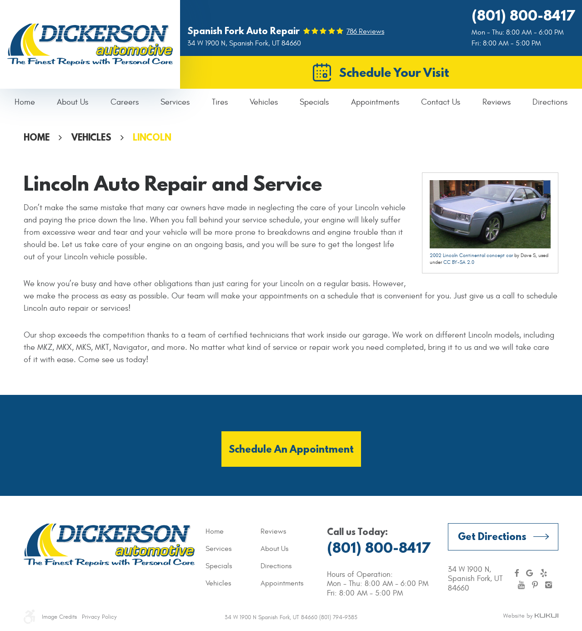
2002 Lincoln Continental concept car (471, 255)
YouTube (521, 585)
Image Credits (59, 617)
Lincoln (152, 137)
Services (175, 102)
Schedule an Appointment (291, 449)
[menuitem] (25, 102)
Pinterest (535, 585)
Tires (220, 102)
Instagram (548, 585)
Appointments (375, 102)
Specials (314, 102)
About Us (72, 102)
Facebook (516, 573)
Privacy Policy (99, 617)
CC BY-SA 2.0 (458, 262)
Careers (124, 102)
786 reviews (365, 31)
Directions (549, 102)
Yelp (543, 573)
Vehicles (264, 102)
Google (529, 573)
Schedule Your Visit (394, 72)
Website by (530, 616)
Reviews (496, 102)
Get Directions (492, 536)
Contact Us (440, 102)
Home (25, 102)
